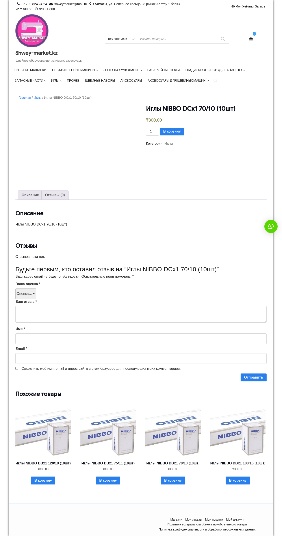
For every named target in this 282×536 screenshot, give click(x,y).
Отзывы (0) (55, 195)
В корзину (172, 131)
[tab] (30, 195)
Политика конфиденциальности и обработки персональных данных (207, 529)
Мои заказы (193, 519)
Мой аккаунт (235, 519)
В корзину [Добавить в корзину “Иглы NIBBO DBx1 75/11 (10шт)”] (108, 480)
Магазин (176, 519)
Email (21, 349)
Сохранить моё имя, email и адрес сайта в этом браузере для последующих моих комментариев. (101, 368)
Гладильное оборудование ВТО (215, 70)
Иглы (57, 81)
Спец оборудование (123, 70)
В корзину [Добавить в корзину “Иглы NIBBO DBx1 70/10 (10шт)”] (173, 480)
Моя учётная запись (250, 6)
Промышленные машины (75, 70)
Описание (30, 195)
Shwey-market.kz (36, 53)
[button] (271, 226)
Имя (20, 329)
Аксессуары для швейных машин (178, 81)
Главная (25, 97)
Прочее (73, 81)
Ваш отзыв (26, 301)
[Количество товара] (152, 132)
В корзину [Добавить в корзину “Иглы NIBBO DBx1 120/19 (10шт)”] (43, 480)
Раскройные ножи (163, 70)
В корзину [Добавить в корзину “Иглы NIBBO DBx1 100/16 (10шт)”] (238, 480)
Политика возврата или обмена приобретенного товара (207, 524)
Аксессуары (131, 81)
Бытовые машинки (30, 70)
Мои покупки (214, 519)
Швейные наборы (100, 81)
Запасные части (30, 81)
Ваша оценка (27, 284)
